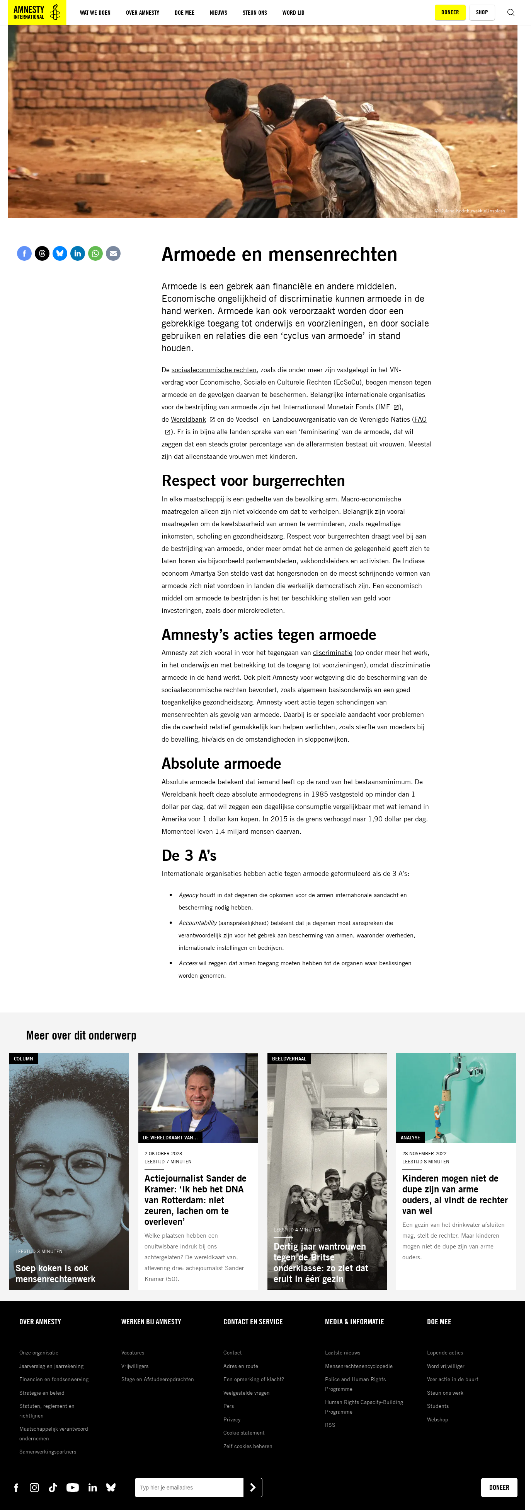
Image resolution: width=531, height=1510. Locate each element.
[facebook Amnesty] (16, 1487)
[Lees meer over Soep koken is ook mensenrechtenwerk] (69, 1171)
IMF (388, 406)
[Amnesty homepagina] (37, 12)
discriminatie (332, 652)
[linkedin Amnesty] (92, 1487)
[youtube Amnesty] (72, 1487)
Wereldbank (193, 419)
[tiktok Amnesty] (53, 1487)
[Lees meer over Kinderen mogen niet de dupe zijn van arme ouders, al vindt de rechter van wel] (456, 1171)
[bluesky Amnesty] (111, 1487)
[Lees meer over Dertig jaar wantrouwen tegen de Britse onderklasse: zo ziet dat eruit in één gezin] (327, 1171)
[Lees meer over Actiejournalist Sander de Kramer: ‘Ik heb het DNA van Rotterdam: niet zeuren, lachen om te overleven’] (198, 1171)
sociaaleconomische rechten (214, 369)
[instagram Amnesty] (34, 1487)
